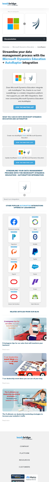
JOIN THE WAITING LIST (24, 107)
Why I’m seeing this (13, 11)
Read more (5, 349)
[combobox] (24, 199)
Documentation (10, 39)
